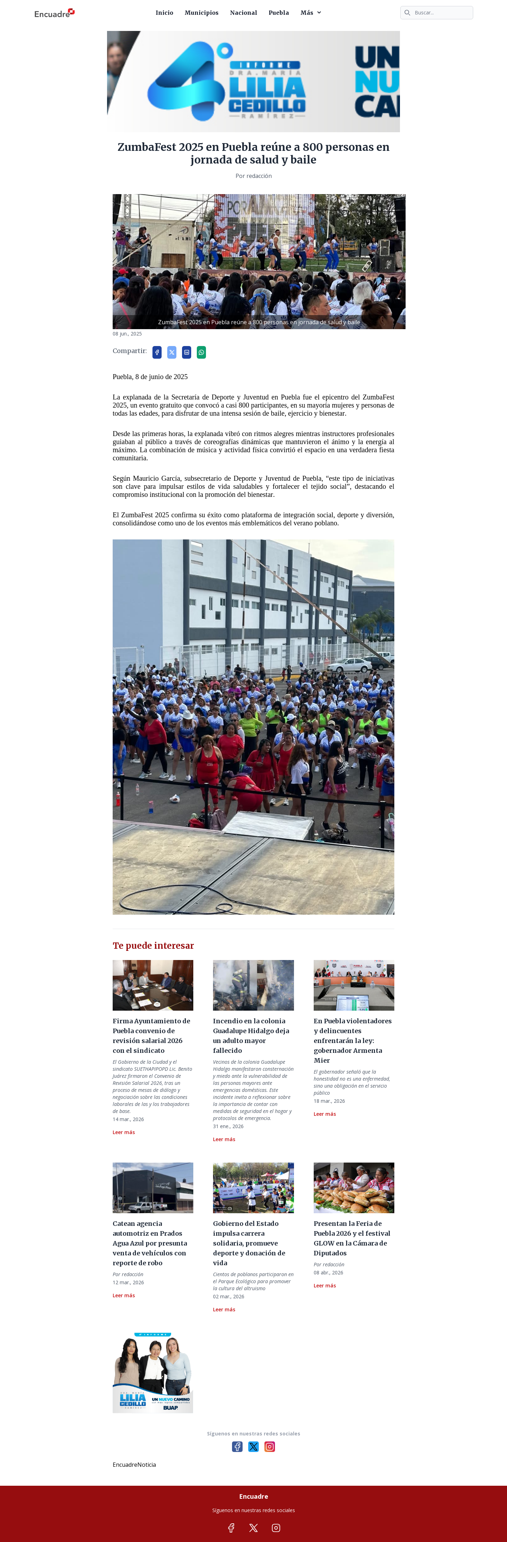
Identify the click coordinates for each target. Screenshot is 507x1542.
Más (312, 12)
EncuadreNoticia (134, 1465)
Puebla (279, 12)
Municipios (201, 12)
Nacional (243, 12)
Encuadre (253, 1496)
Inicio (164, 12)
